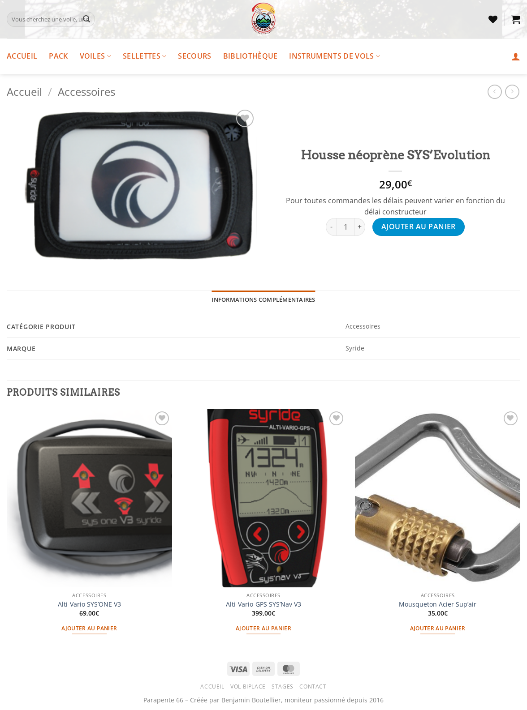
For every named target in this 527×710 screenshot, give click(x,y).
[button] (515, 19)
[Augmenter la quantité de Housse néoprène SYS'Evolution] (359, 227)
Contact (312, 686)
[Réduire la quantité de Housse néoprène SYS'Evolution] (331, 227)
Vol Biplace (248, 686)
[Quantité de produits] (345, 227)
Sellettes (144, 56)
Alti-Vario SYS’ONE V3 (89, 604)
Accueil (22, 56)
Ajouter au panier (418, 226)
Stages (283, 686)
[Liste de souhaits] (492, 19)
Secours (194, 56)
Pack (58, 56)
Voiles (95, 56)
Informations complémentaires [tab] (263, 299)
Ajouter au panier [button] (89, 628)
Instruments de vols (334, 56)
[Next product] (494, 91)
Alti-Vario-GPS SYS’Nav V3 (263, 604)
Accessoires (86, 91)
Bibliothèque (250, 56)
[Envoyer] (86, 19)
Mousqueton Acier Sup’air (437, 604)
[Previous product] (512, 91)
